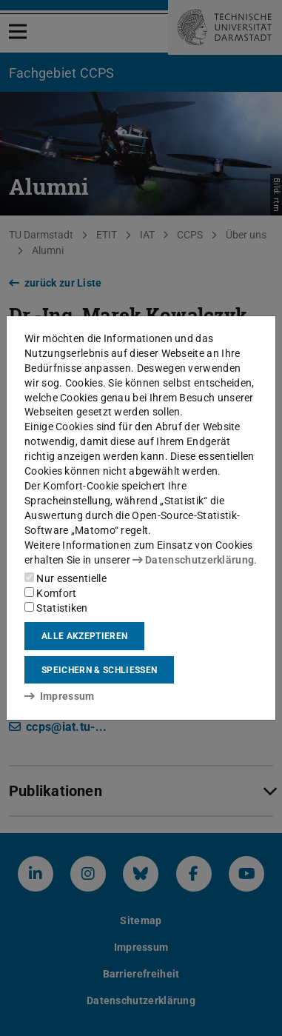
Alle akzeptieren (84, 636)
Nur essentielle (65, 578)
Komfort (50, 593)
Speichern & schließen (99, 670)
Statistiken (56, 608)
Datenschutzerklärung (193, 560)
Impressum (59, 696)
